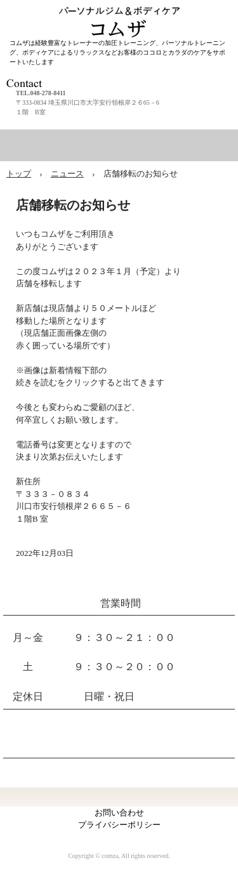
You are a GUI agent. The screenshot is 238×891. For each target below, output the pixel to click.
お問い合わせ (119, 812)
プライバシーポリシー (119, 824)
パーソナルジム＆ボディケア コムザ (122, 12)
